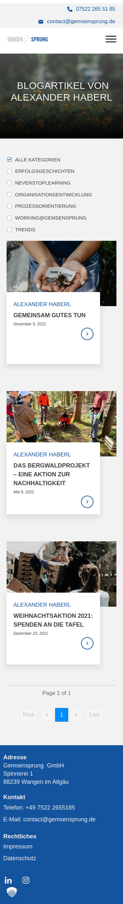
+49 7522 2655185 (50, 807)
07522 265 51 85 (95, 9)
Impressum (17, 846)
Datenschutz (19, 858)
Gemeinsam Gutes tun (49, 315)
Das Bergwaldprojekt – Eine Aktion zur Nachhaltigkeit (51, 474)
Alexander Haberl (42, 304)
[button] (12, 892)
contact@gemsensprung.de (81, 21)
